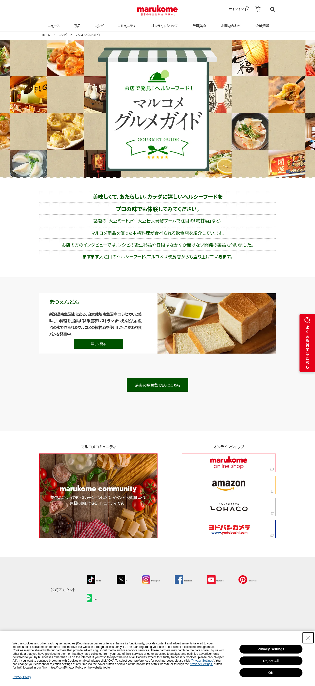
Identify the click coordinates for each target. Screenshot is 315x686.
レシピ (98, 22)
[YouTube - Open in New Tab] (242, 579)
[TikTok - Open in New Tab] (97, 579)
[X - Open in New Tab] (129, 579)
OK (270, 673)
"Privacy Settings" (202, 660)
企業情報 (261, 22)
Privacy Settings (270, 649)
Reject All (271, 661)
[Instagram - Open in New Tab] (163, 579)
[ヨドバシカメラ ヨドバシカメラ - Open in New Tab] (228, 529)
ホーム (46, 34)
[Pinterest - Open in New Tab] (98, 594)
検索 (272, 9)
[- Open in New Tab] (257, 9)
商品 (76, 22)
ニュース (53, 22)
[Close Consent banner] (308, 637)
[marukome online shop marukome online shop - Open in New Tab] (228, 463)
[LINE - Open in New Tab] (130, 594)
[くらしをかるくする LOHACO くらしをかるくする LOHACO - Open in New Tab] (228, 507)
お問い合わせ (230, 22)
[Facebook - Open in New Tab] (203, 579)
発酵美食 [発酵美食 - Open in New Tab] (199, 22)
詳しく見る (98, 343)
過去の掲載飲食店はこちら (157, 385)
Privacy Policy (22, 677)
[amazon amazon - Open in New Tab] (228, 485)
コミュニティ (126, 22)
